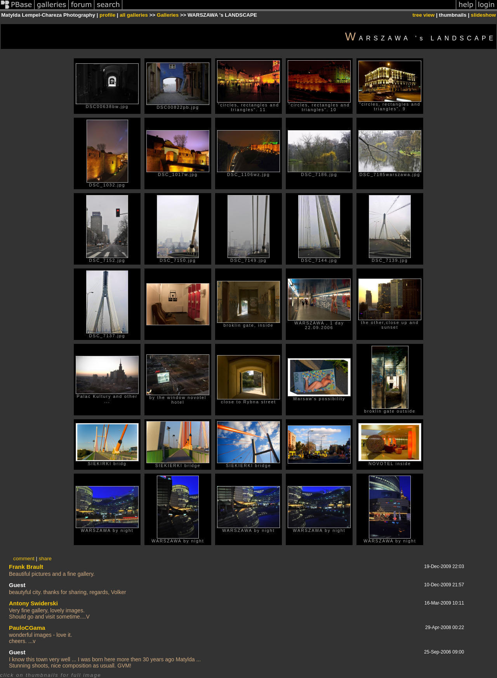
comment (24, 558)
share (45, 558)
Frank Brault (26, 566)
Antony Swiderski (33, 603)
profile (107, 15)
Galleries (168, 15)
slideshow (483, 15)
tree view (423, 15)
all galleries (134, 15)
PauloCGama (27, 627)
